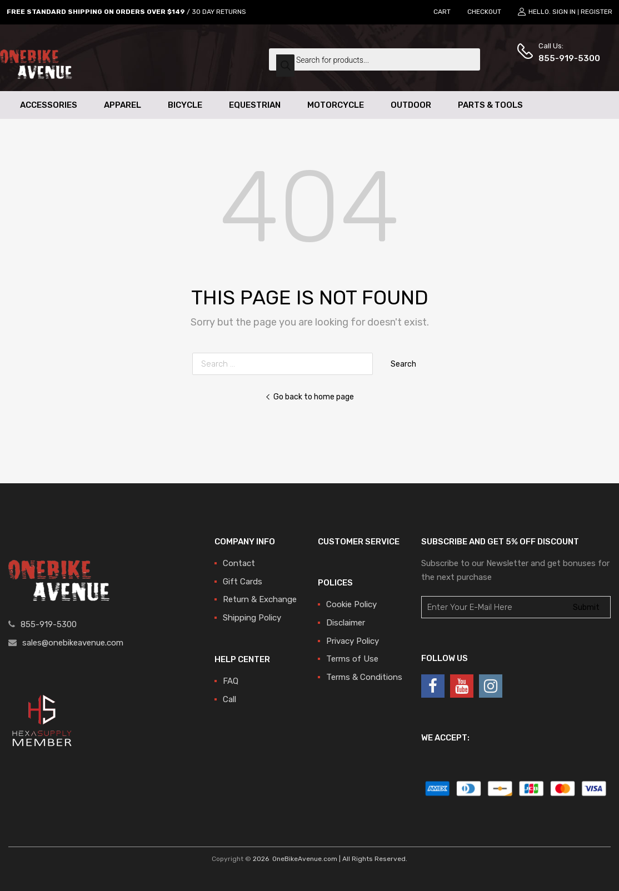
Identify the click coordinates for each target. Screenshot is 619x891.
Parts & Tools (490, 105)
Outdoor (411, 105)
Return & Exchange (260, 599)
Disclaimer (345, 623)
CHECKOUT (484, 12)
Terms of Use (352, 659)
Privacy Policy (352, 641)
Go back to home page (309, 396)
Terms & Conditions (364, 677)
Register (596, 12)
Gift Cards (242, 582)
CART (442, 12)
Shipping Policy (252, 618)
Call (229, 699)
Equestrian (255, 105)
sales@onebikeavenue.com (72, 643)
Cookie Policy (351, 604)
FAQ (230, 681)
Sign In (564, 12)
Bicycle (185, 105)
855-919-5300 (565, 58)
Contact (239, 563)
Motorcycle (335, 105)
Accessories (48, 105)
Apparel (122, 105)
